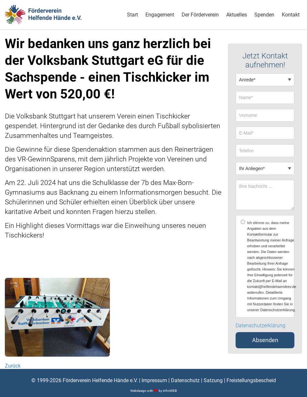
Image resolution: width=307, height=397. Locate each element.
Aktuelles (236, 15)
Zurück (13, 366)
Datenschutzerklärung (260, 326)
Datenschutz (185, 380)
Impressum (154, 380)
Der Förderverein (200, 15)
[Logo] (43, 14)
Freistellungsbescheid (251, 380)
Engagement (159, 15)
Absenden (265, 340)
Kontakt (291, 15)
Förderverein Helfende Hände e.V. (100, 380)
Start (132, 15)
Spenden (264, 15)
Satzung (213, 380)
